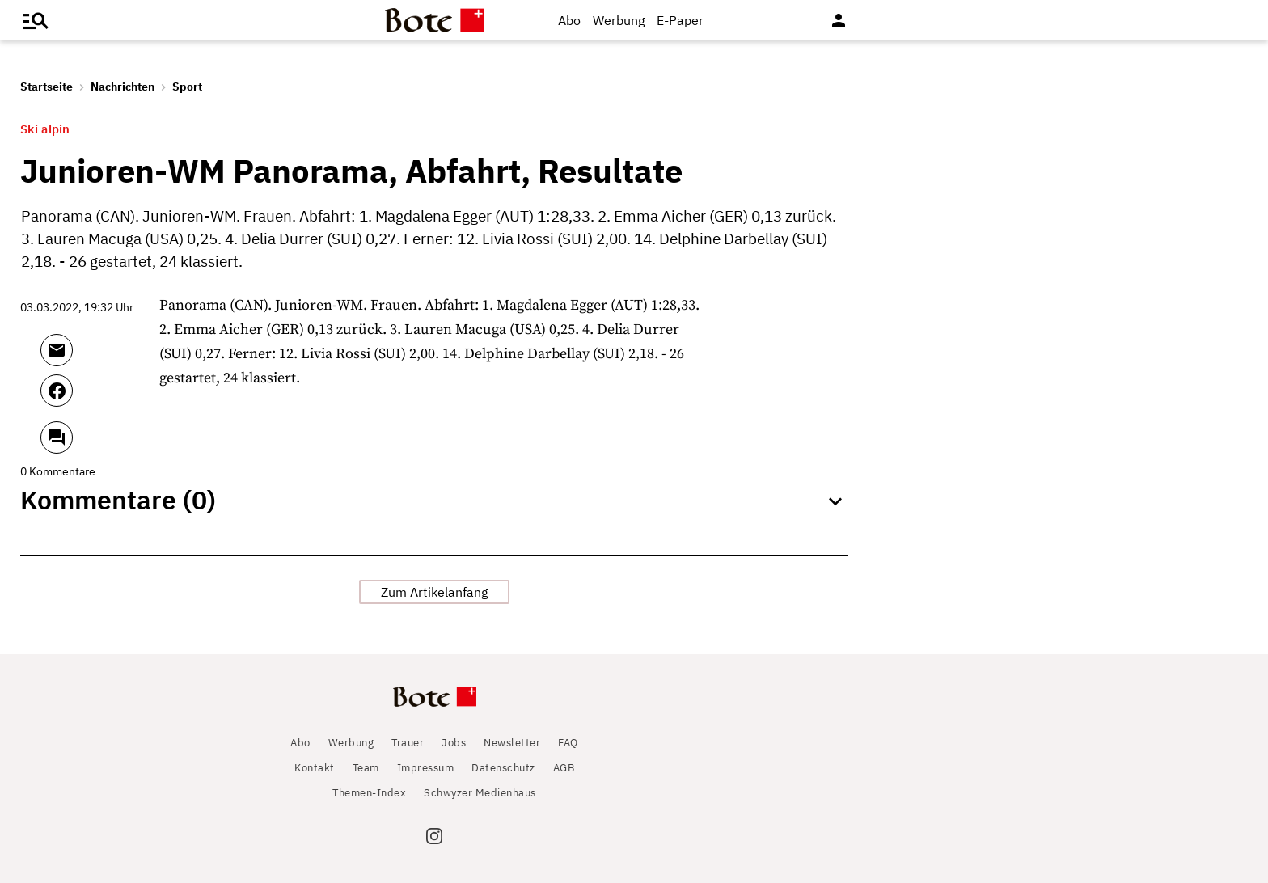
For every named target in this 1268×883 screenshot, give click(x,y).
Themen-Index (369, 793)
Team (366, 768)
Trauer (407, 743)
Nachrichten (122, 86)
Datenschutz (503, 768)
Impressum (425, 768)
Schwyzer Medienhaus (480, 793)
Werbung (619, 20)
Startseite (46, 86)
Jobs (454, 743)
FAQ (568, 743)
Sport (187, 86)
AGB (564, 768)
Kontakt (314, 768)
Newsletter (512, 743)
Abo (569, 20)
